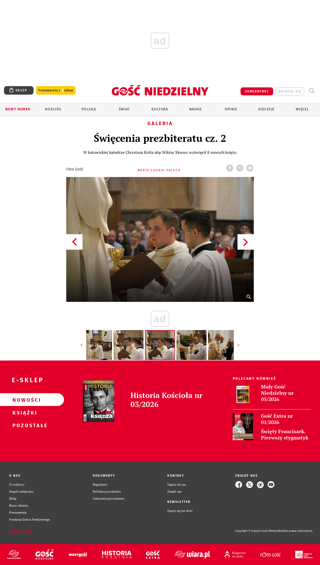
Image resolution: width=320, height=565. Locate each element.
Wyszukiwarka (311, 90)
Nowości (24, 399)
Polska (89, 109)
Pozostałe (24, 425)
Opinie (231, 109)
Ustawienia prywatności (109, 498)
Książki (24, 412)
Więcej (302, 109)
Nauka (195, 109)
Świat (124, 109)
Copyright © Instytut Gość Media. (256, 531)
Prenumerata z (55, 90)
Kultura (160, 109)
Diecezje (266, 109)
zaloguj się (290, 91)
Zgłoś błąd (20, 531)
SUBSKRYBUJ (256, 91)
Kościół (53, 109)
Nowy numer (17, 109)
